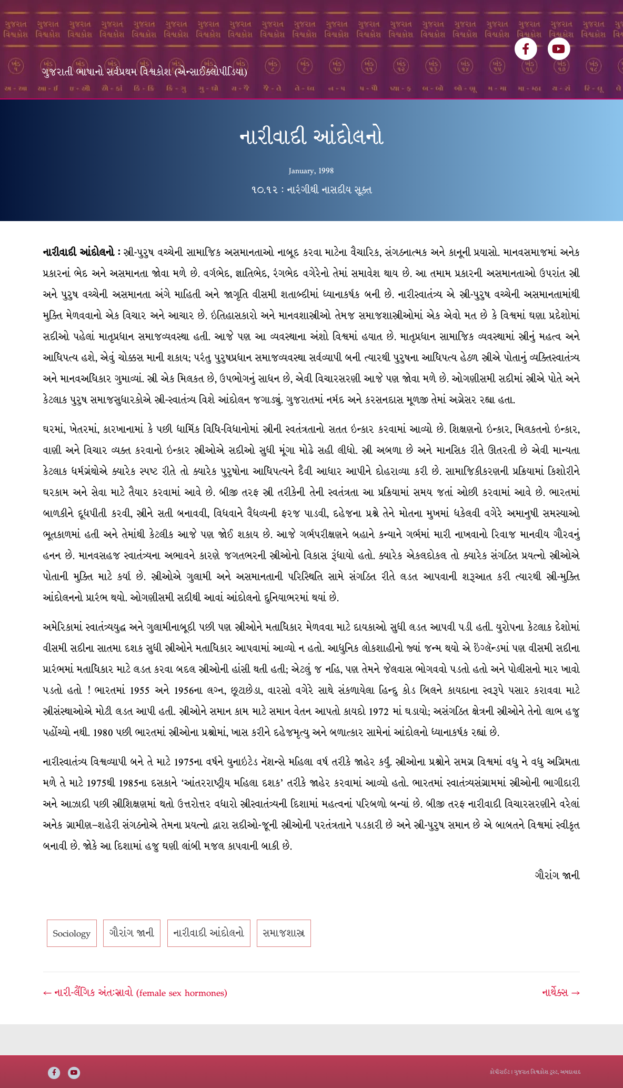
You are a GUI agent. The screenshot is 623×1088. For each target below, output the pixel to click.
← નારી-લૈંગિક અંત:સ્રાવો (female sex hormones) (135, 1024)
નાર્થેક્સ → (561, 1024)
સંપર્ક (386, 114)
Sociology (72, 964)
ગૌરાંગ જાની (131, 964)
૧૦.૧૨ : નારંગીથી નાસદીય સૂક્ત (311, 221)
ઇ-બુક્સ (290, 114)
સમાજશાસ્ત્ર (284, 964)
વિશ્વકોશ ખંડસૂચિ (129, 114)
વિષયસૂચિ (244, 114)
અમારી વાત (340, 114)
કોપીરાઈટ (500, 1072)
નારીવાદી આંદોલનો (209, 964)
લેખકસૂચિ (193, 114)
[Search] (571, 111)
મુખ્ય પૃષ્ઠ (66, 114)
